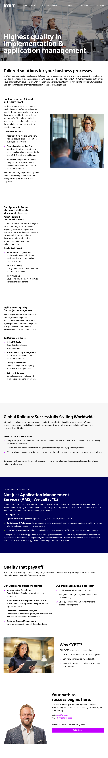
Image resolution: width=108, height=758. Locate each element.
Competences (30, 5)
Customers (68, 5)
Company (84, 5)
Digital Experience (49, 5)
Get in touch (78, 730)
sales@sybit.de (62, 715)
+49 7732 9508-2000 (63, 718)
